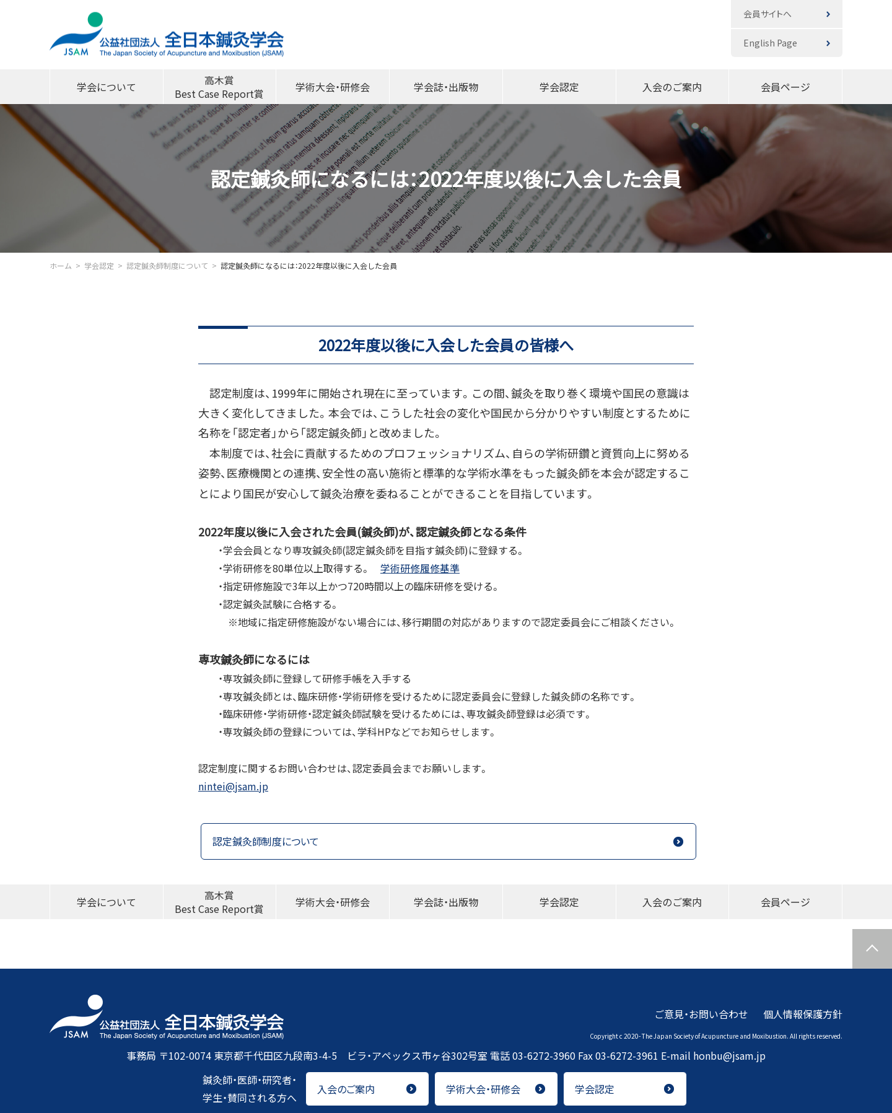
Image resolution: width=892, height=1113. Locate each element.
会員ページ (785, 86)
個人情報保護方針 (802, 1013)
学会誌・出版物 (446, 86)
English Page (770, 43)
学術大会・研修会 (332, 86)
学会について (106, 86)
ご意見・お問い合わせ (701, 1013)
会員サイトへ (767, 13)
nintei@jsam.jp (233, 786)
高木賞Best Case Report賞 (219, 86)
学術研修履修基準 (420, 568)
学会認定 (559, 86)
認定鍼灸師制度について (265, 841)
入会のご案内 (672, 86)
